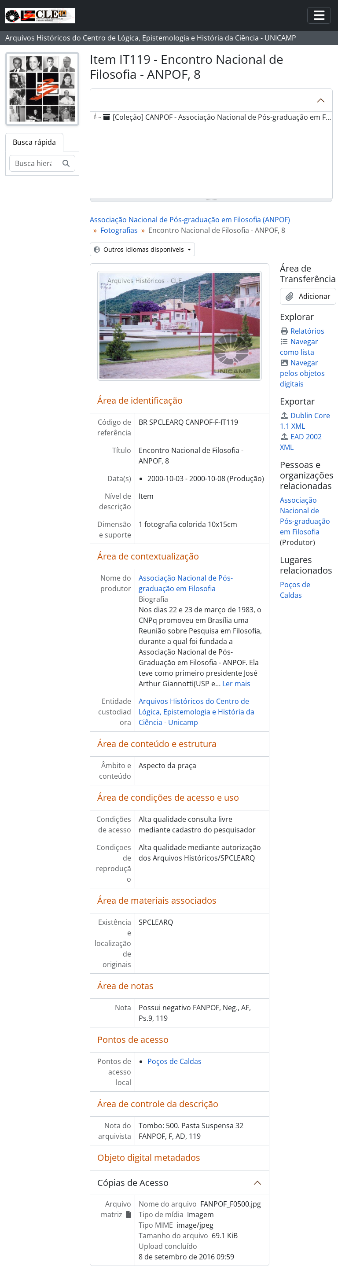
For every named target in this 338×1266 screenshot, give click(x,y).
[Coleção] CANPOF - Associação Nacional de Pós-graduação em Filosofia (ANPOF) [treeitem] (217, 117)
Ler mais (236, 683)
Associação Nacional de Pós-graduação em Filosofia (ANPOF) (190, 219)
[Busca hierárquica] (33, 163)
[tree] (211, 156)
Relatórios (302, 331)
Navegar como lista (299, 347)
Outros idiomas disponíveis (140, 249)
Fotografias (119, 230)
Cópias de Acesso (133, 1183)
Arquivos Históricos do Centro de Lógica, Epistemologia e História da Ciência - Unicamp (196, 711)
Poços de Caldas (174, 1061)
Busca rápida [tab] (34, 142)
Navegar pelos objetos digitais (302, 373)
